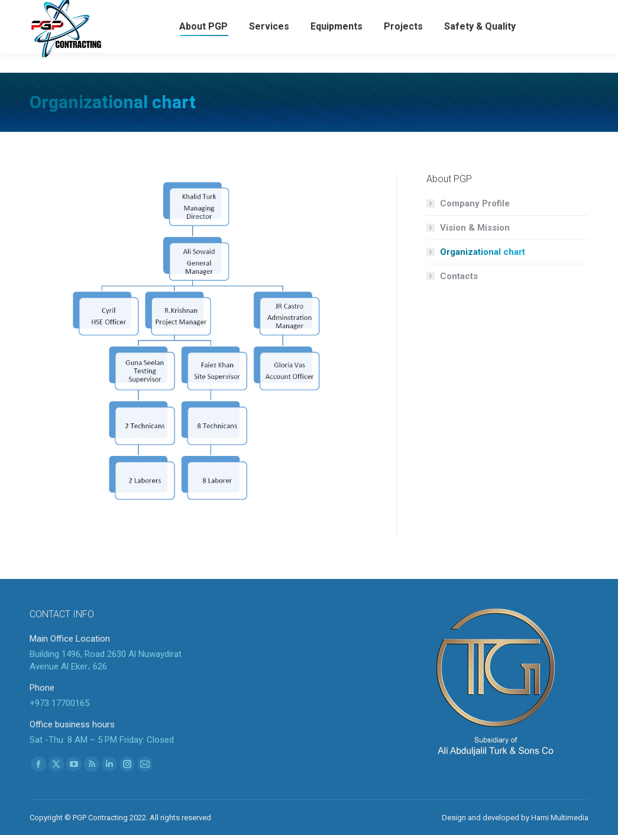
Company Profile (475, 203)
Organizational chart (482, 252)
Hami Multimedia (559, 817)
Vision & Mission (475, 227)
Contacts (459, 276)
